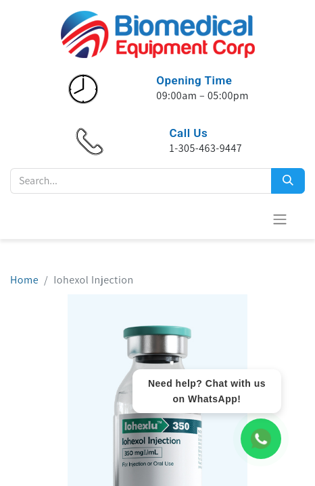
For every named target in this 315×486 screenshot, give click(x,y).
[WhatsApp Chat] (261, 438)
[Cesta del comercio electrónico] (246, 218)
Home (24, 280)
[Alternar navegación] (280, 219)
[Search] (288, 181)
